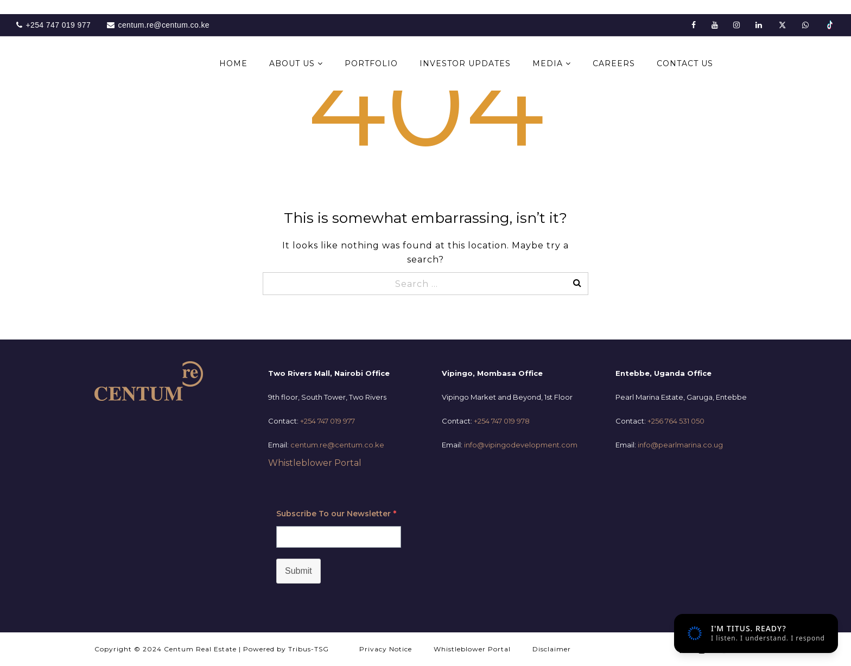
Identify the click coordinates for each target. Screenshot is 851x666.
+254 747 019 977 (327, 421)
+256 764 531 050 (675, 421)
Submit (298, 570)
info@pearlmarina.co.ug (680, 444)
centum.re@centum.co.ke (337, 444)
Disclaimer (551, 649)
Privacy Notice (385, 649)
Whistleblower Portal (314, 463)
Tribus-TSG (308, 649)
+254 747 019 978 (502, 421)
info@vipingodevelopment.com (520, 444)
